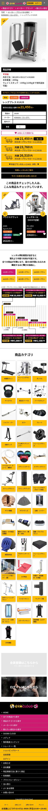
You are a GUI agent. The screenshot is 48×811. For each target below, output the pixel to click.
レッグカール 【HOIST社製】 (33, 218)
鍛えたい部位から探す (12, 729)
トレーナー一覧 (9, 746)
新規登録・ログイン (34, 3)
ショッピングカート (11, 750)
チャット (41, 802)
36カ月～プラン (8, 279)
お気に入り (18, 802)
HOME (5, 712)
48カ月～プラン (23, 279)
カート (6, 802)
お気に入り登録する (25, 133)
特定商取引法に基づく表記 (14, 771)
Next (42, 214)
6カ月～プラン (8, 272)
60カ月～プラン (39, 279)
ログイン (6, 758)
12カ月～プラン (23, 272)
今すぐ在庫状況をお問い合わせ (24, 176)
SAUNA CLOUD (9, 733)
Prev (5, 214)
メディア (6, 737)
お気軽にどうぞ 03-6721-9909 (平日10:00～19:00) (24, 808)
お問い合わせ (8, 792)
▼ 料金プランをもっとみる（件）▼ (24, 164)
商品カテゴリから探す (12, 721)
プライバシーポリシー (12, 779)
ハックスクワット (10, 217)
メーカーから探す (10, 725)
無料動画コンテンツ (11, 742)
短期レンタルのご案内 (24, 170)
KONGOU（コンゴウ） (22, 117)
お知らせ (6, 763)
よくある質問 (8, 788)
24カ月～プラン (39, 272)
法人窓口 (6, 784)
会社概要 (6, 767)
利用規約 (6, 775)
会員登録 (6, 754)
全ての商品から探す (11, 716)
